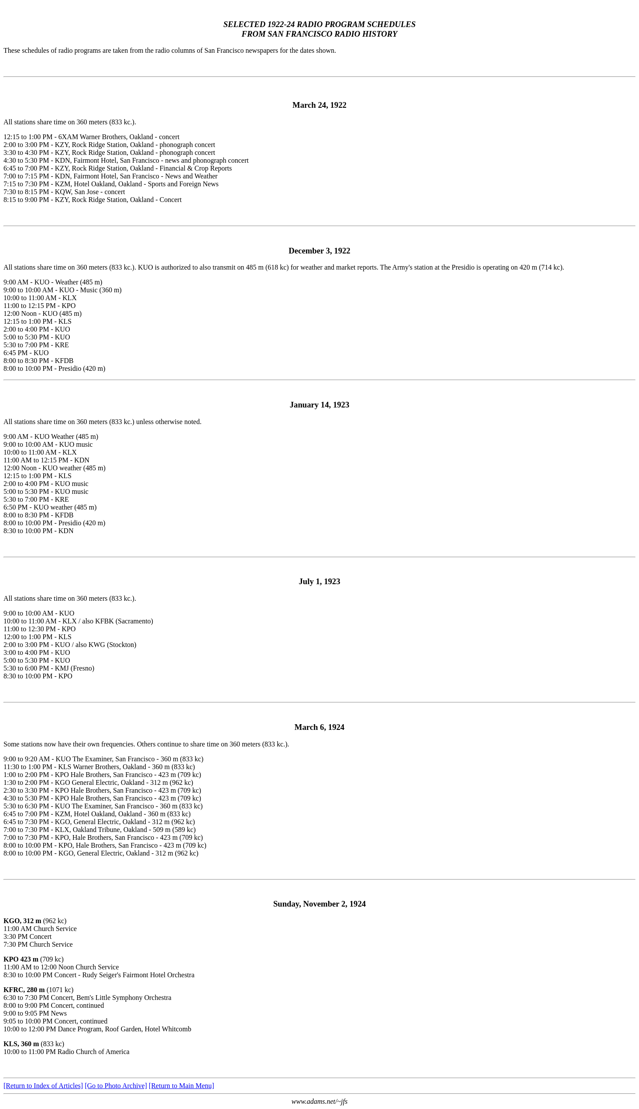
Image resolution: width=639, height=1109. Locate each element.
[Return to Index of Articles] (43, 1085)
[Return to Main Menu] (181, 1085)
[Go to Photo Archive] (116, 1085)
